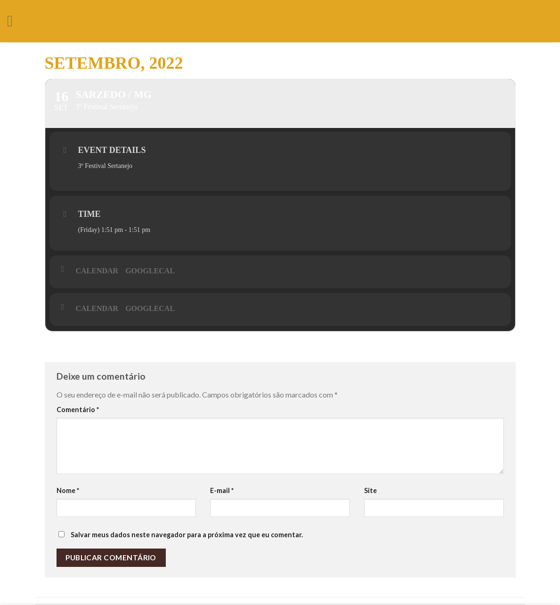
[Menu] (15, 21)
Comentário (78, 410)
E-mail (222, 490)
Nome (68, 490)
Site (370, 490)
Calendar (97, 271)
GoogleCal (150, 271)
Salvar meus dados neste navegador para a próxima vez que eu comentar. (187, 535)
